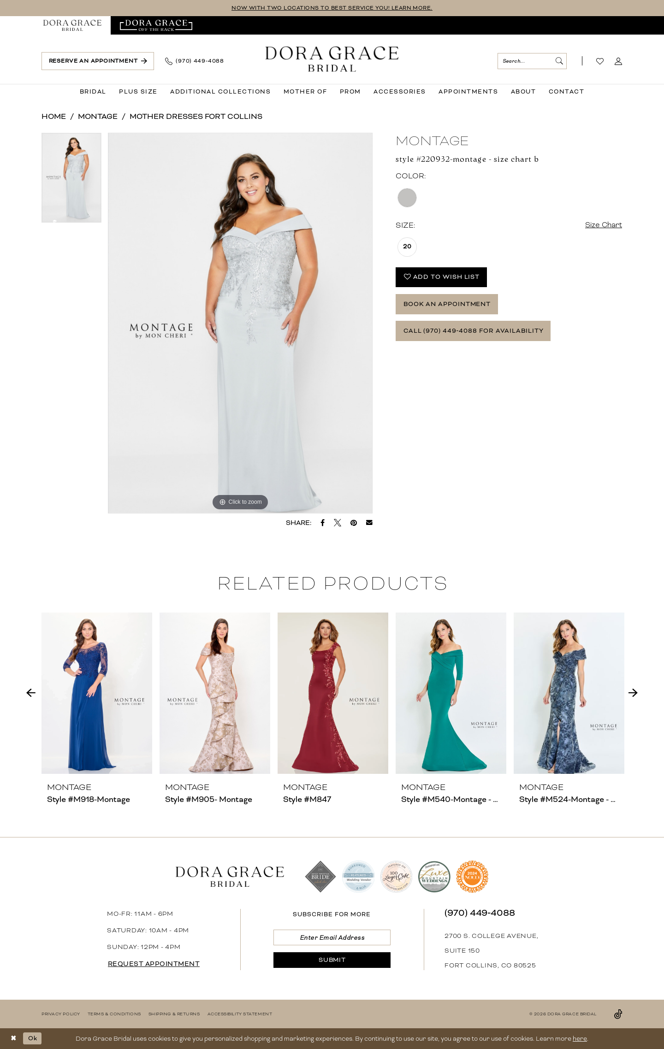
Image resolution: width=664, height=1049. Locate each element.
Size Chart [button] (603, 225)
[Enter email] (331, 938)
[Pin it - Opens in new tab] (353, 522)
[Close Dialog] (14, 1039)
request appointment (154, 964)
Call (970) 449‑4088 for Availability (474, 332)
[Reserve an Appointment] (98, 61)
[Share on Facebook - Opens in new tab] (322, 522)
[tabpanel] (71, 181)
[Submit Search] (558, 61)
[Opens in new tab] (156, 25)
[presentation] (97, 693)
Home (54, 116)
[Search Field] (532, 61)
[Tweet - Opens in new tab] (337, 522)
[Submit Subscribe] (331, 961)
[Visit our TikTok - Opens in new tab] (618, 1014)
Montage (98, 116)
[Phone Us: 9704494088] (195, 61)
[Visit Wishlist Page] (600, 61)
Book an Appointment (447, 305)
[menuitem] (72, 25)
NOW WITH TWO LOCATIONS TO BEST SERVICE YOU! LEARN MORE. (332, 8)
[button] (618, 61)
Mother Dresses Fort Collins (196, 116)
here (580, 1039)
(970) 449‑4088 (480, 913)
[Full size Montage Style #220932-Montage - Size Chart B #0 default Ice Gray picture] (240, 323)
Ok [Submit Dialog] (32, 1038)
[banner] (332, 59)
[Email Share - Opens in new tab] (369, 522)
